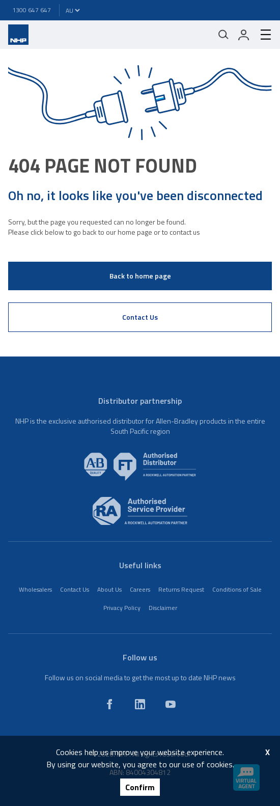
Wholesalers (35, 589)
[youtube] (170, 704)
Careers (140, 589)
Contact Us (140, 317)
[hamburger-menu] (261, 34)
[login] (243, 34)
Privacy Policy (122, 608)
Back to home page (140, 275)
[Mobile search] (223, 34)
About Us (109, 589)
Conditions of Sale (237, 589)
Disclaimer (163, 608)
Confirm (140, 787)
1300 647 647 (31, 10)
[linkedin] (140, 704)
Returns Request (181, 589)
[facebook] (109, 704)
